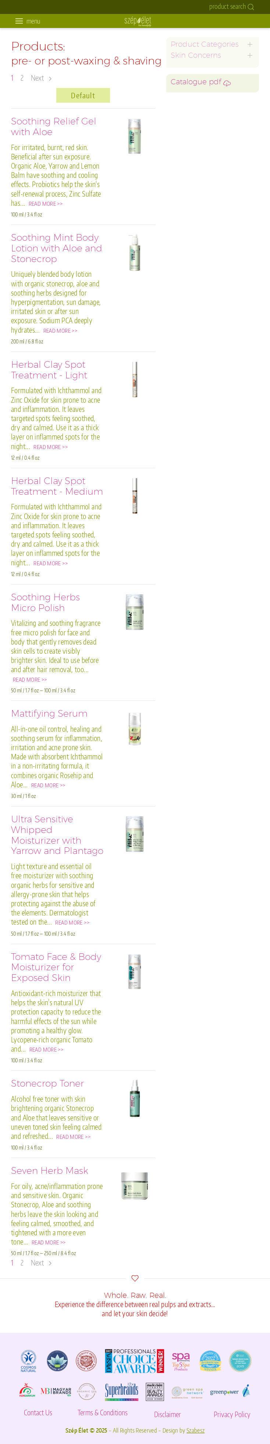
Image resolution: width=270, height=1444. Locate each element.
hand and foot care (195, 169)
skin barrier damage (196, 178)
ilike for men (187, 131)
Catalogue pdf (201, 231)
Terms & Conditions (103, 1412)
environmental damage (201, 206)
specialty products (194, 197)
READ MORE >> (46, 203)
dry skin (181, 113)
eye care (181, 141)
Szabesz (195, 1430)
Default (83, 95)
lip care (180, 150)
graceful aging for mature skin (209, 67)
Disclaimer (167, 1414)
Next (41, 78)
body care (183, 159)
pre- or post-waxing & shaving (210, 187)
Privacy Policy (232, 1414)
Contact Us (38, 1412)
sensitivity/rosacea (195, 104)
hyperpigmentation (196, 122)
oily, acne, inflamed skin (201, 95)
